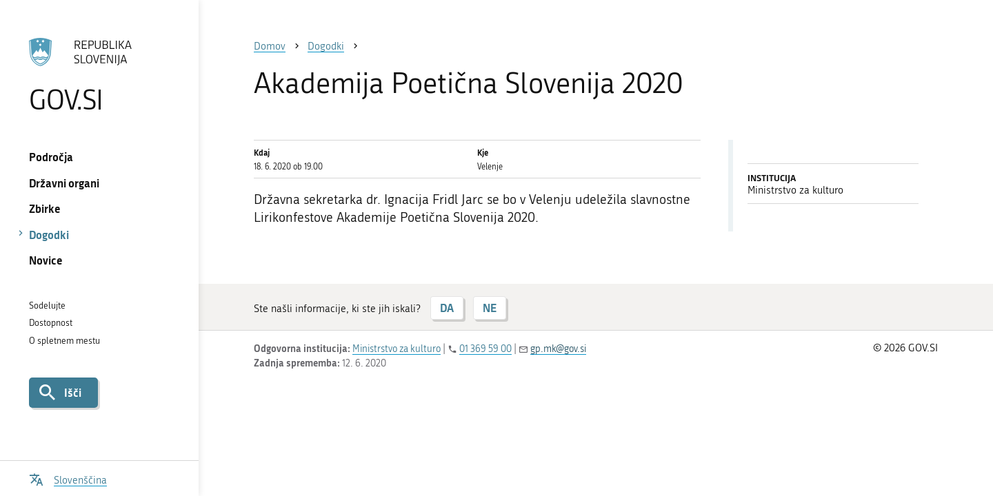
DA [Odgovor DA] (447, 308)
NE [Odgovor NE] (489, 308)
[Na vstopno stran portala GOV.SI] (99, 75)
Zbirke (45, 208)
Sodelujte (47, 305)
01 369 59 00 (485, 349)
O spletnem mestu (64, 340)
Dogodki (49, 234)
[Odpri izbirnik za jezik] (68, 478)
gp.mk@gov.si (558, 349)
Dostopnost (50, 323)
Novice (46, 260)
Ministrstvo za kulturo (396, 349)
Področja (51, 157)
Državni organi (64, 183)
